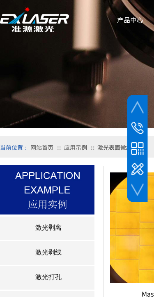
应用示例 (75, 147)
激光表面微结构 (117, 147)
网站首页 (41, 147)
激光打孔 (48, 276)
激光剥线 (48, 252)
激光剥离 (48, 227)
